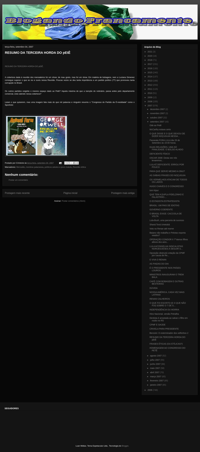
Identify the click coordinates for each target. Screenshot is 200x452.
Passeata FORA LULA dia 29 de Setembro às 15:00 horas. (165, 141)
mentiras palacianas (34, 167)
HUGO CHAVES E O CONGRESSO (167, 186)
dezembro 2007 (157, 109)
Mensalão (20, 167)
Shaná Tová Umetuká (160, 224)
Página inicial (70, 193)
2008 (150, 101)
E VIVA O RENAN (158, 259)
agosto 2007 (156, 355)
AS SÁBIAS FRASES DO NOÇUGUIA (167, 175)
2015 (150, 72)
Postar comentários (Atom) (73, 201)
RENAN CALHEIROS (160, 299)
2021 (150, 51)
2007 (150, 105)
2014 (150, 76)
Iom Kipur (154, 190)
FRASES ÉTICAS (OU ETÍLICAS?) (166, 344)
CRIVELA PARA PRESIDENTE (164, 329)
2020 (150, 56)
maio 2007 (155, 368)
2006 (150, 390)
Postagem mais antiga (123, 193)
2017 (150, 64)
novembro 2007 (157, 113)
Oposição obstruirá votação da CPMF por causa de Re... (167, 254)
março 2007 (156, 376)
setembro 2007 (157, 121)
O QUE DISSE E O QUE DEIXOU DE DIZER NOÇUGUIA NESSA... (167, 134)
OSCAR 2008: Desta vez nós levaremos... (163, 159)
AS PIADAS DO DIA (159, 264)
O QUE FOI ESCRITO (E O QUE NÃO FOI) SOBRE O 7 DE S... (168, 304)
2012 (150, 85)
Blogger (125, 446)
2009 (150, 97)
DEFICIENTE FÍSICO (160, 154)
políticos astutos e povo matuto (58, 167)
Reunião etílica (79, 167)
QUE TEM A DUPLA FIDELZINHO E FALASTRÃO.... (167, 195)
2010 (150, 93)
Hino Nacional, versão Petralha (164, 314)
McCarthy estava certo (160, 129)
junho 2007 (155, 364)
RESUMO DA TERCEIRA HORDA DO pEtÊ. (24, 66)
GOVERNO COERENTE (161, 209)
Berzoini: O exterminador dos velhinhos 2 (169, 333)
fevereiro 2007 (157, 380)
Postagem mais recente (17, 193)
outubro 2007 (156, 117)
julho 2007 (155, 360)
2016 (150, 68)
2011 (150, 89)
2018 (150, 60)
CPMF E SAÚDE (157, 324)
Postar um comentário (18, 180)
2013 (150, 80)
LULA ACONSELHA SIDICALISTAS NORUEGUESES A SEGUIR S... (166, 247)
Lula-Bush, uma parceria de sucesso (167, 220)
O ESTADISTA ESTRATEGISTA (165, 201)
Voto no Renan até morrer (162, 228)
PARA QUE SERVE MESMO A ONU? (167, 171)
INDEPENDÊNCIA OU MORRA (164, 309)
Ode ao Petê (156, 125)
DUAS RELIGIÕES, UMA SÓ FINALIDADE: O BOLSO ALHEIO (166, 148)
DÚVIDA (154, 288)
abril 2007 (155, 372)
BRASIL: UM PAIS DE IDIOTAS (164, 205)
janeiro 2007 (156, 385)
